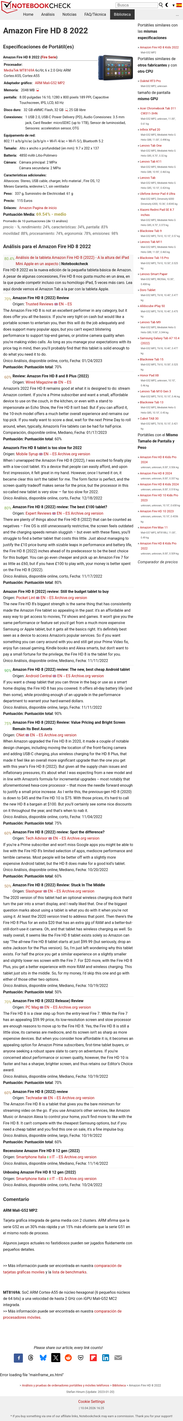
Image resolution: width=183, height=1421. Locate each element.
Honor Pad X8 (149, 375)
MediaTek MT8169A (19, 70)
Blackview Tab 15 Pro (154, 258)
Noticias (69, 14)
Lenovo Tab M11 (151, 242)
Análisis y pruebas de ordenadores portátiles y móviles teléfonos (65, 1385)
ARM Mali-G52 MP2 (50, 83)
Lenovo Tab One (151, 145)
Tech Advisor (36, 838)
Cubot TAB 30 (149, 418)
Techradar (33, 1098)
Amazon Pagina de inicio (38, 208)
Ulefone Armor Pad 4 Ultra (157, 193)
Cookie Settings (91, 1401)
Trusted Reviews (39, 304)
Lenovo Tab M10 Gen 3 (155, 391)
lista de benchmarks (69, 1272)
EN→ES (65, 304)
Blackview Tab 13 (151, 402)
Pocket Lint (25, 597)
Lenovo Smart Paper (154, 274)
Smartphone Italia (31, 1157)
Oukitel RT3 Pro (150, 81)
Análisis (48, 14)
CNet (20, 735)
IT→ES (57, 1157)
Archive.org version (74, 454)
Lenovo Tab (147, 178)
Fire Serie (48, 57)
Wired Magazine (39, 382)
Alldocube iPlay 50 (152, 306)
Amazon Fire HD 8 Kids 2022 (159, 47)
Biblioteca (122, 14)
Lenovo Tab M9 (150, 322)
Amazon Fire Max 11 (154, 527)
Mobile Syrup (27, 454)
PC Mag (32, 1007)
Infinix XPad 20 (150, 129)
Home (28, 14)
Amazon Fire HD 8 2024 (156, 473)
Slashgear (33, 891)
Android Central (38, 676)
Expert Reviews (38, 513)
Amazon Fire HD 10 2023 (157, 511)
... (177, 14)
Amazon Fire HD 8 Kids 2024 (159, 484)
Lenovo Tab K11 (151, 161)
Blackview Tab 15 (151, 359)
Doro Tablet (147, 290)
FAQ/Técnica (95, 14)
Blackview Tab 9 (151, 231)
